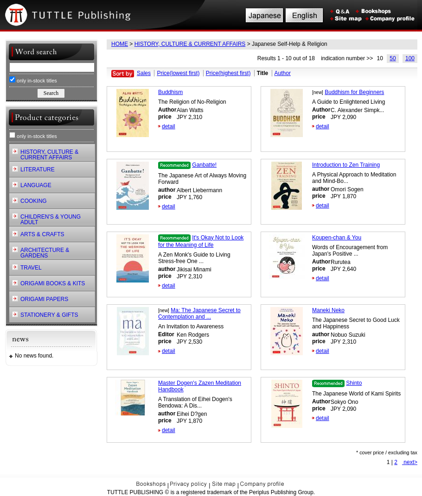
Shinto (354, 383)
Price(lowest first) (178, 73)
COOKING (33, 201)
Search (51, 93)
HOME (119, 44)
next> (409, 462)
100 (410, 58)
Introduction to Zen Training (346, 165)
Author (283, 73)
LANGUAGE (35, 185)
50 (393, 58)
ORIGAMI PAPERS (44, 299)
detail (168, 126)
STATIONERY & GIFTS (49, 315)
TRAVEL (31, 267)
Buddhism (170, 92)
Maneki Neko (328, 310)
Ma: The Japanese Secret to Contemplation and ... (199, 313)
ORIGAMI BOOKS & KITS (52, 283)
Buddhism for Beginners (354, 92)
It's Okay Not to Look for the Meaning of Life (200, 241)
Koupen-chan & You (336, 237)
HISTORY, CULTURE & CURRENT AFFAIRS (190, 44)
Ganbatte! (204, 165)
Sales (144, 73)
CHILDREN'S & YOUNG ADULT (50, 219)
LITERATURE (37, 169)
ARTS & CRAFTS (42, 234)
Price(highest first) (228, 73)
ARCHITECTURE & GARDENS (44, 253)
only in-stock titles (33, 79)
